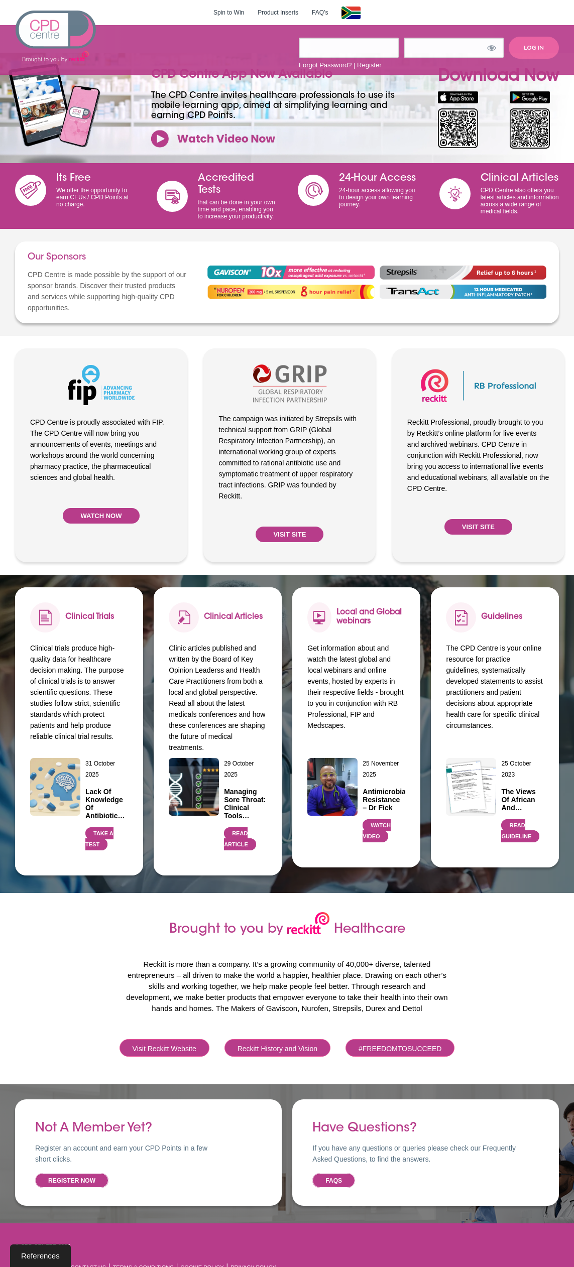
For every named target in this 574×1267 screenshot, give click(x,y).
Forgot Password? (325, 65)
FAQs (333, 1180)
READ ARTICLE (236, 838)
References (40, 1255)
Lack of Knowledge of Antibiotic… (105, 804)
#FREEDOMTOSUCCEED (400, 1049)
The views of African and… (518, 800)
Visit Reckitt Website (164, 1049)
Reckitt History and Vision (277, 1049)
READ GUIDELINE (516, 830)
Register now (71, 1180)
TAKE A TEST (99, 838)
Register (369, 65)
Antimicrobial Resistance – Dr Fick (384, 800)
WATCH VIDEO (377, 830)
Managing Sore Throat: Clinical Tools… (245, 804)
